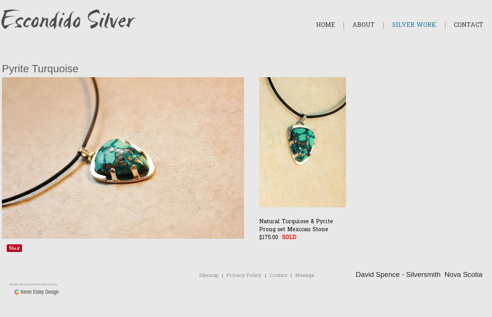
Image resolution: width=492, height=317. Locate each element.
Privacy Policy (244, 275)
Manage (305, 275)
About (363, 25)
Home (325, 25)
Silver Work (414, 25)
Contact (468, 25)
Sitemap (209, 275)
